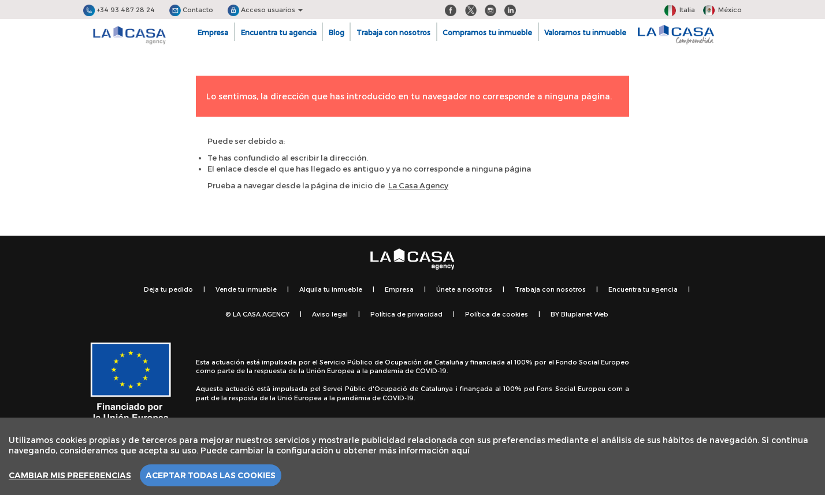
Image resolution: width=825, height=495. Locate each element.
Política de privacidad (406, 314)
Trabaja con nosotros (393, 32)
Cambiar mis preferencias (70, 475)
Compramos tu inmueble (487, 32)
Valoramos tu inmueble (585, 32)
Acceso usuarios (265, 9)
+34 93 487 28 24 (119, 9)
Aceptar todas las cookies (211, 475)
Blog (336, 32)
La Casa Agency (418, 185)
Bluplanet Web (584, 314)
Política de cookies (496, 314)
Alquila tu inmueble (330, 289)
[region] (412, 456)
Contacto (191, 9)
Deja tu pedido (168, 289)
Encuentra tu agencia (279, 32)
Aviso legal (330, 314)
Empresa (213, 32)
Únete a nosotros (464, 289)
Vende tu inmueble (246, 289)
